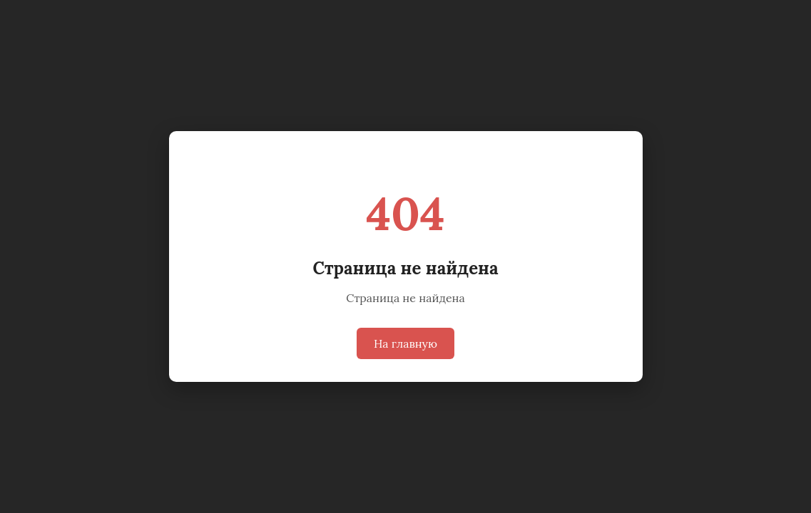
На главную (405, 343)
